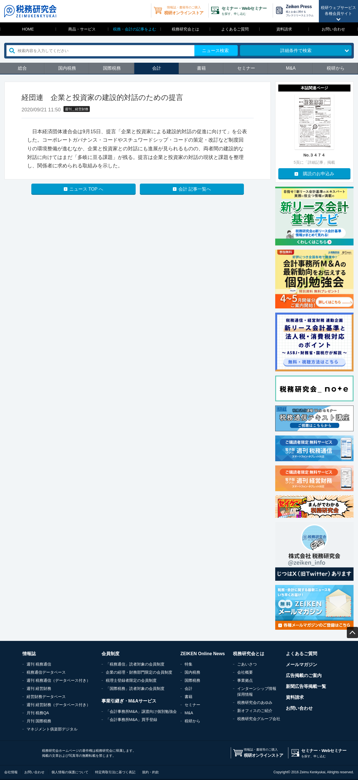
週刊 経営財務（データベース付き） (58, 704)
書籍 (201, 68)
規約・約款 (150, 772)
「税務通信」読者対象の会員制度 (135, 664)
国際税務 (112, 68)
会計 (156, 68)
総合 (22, 68)
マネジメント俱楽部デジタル (52, 729)
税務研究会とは (185, 29)
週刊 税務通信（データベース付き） (58, 680)
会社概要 (245, 672)
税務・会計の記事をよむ (134, 29)
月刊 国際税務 (39, 721)
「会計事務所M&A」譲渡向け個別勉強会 (141, 711)
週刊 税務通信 (39, 664)
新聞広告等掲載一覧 (306, 686)
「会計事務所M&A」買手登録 (131, 719)
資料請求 (284, 29)
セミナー (246, 68)
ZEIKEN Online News (202, 653)
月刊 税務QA (38, 713)
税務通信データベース (46, 672)
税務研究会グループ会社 (258, 718)
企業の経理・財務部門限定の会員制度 (139, 672)
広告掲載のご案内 (304, 675)
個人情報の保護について (69, 772)
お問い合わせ (333, 29)
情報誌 (29, 653)
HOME (28, 29)
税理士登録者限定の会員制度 (131, 680)
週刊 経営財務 (39, 688)
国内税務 (67, 68)
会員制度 (110, 653)
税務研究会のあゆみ (254, 702)
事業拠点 (245, 680)
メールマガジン (301, 664)
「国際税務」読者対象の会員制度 (135, 688)
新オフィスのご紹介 (254, 710)
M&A (291, 68)
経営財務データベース (46, 696)
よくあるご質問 (235, 29)
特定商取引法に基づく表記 (115, 772)
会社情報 (11, 772)
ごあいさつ (247, 664)
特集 (188, 664)
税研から (336, 68)
